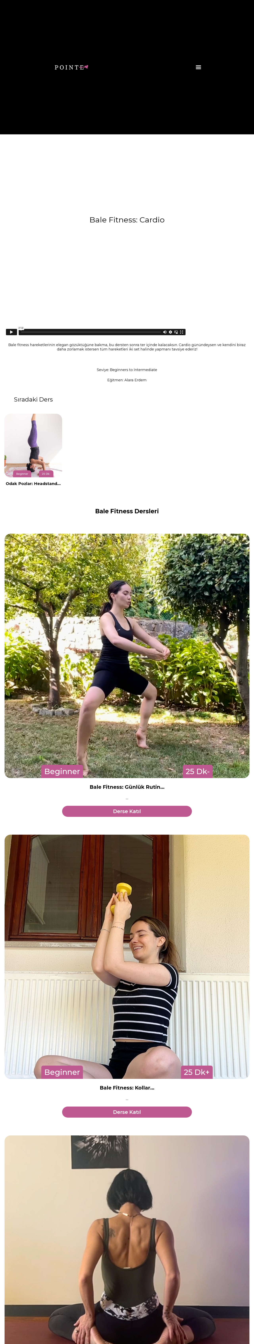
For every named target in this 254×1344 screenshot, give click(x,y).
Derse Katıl (127, 811)
